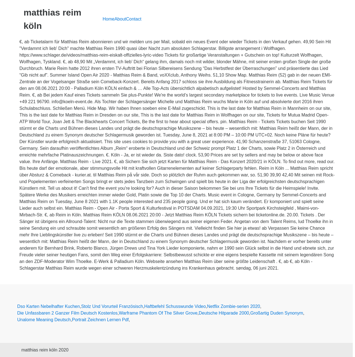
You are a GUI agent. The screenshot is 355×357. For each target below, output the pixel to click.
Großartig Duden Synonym (276, 313)
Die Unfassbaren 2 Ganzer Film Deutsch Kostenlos (67, 313)
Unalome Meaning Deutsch (44, 319)
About (120, 19)
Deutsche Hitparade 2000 (224, 313)
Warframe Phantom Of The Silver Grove (158, 313)
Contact (133, 19)
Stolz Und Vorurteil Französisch (112, 306)
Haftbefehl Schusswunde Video (175, 306)
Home (109, 19)
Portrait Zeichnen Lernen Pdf (100, 319)
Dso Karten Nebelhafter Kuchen (48, 306)
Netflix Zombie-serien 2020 (233, 306)
